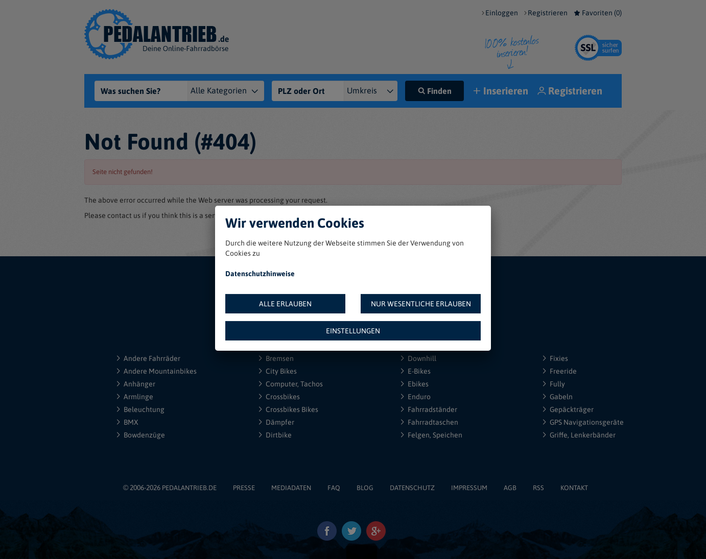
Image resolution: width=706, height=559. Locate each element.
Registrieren (548, 13)
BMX (131, 422)
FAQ (333, 488)
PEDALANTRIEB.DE (189, 488)
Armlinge (138, 397)
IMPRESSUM (469, 488)
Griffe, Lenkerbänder (583, 435)
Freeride (563, 371)
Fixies (559, 358)
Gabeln (561, 397)
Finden (434, 90)
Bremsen (280, 358)
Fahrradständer (432, 409)
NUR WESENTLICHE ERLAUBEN (421, 304)
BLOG (365, 488)
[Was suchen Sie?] (144, 91)
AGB (510, 488)
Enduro (419, 397)
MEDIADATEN (291, 488)
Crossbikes (283, 397)
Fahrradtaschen (433, 422)
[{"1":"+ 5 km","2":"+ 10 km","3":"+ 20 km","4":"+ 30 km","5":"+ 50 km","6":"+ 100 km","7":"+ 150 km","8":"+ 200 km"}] (375, 91)
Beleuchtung (144, 409)
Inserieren (502, 92)
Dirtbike (279, 435)
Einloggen (501, 13)
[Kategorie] (231, 91)
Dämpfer (280, 422)
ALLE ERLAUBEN (285, 304)
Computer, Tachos (294, 384)
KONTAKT (574, 488)
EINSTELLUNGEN (353, 331)
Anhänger (139, 384)
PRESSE (244, 488)
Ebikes (418, 384)
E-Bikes (419, 371)
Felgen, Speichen (435, 435)
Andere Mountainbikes (160, 371)
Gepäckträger (572, 409)
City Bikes (281, 371)
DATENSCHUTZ (412, 488)
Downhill (422, 358)
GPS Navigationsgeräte (587, 422)
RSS (538, 488)
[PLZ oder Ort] (308, 91)
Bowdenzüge (144, 435)
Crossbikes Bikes (292, 409)
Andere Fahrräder (152, 358)
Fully (557, 384)
